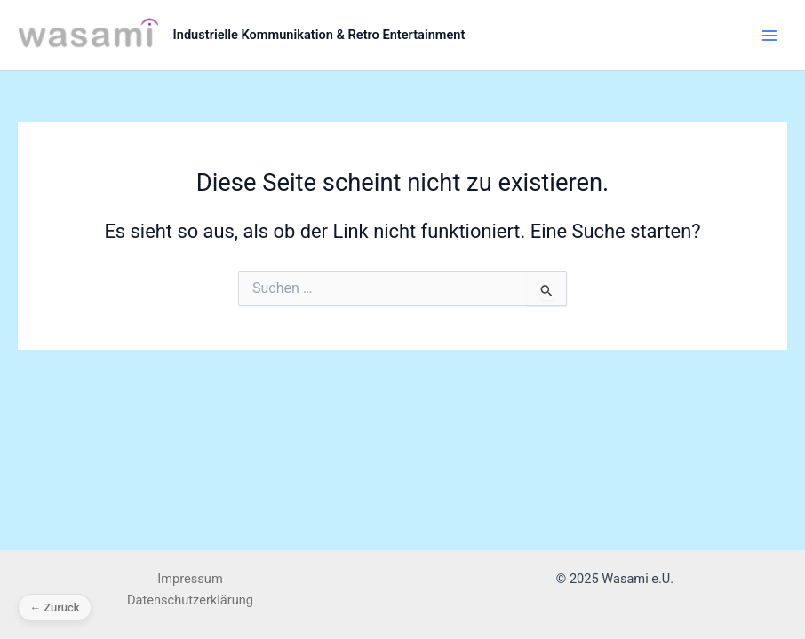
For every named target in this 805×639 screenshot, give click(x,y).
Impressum (189, 579)
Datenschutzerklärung (190, 600)
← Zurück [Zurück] (54, 607)
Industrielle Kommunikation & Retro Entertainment (319, 35)
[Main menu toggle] (769, 34)
